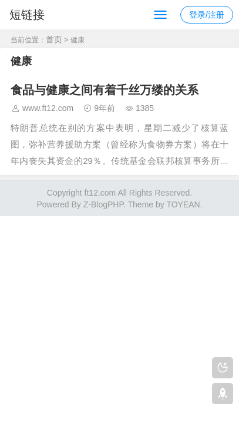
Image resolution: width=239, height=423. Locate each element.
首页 (54, 39)
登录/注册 (206, 14)
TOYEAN (183, 204)
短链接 (27, 14)
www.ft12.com (47, 108)
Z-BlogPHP (103, 204)
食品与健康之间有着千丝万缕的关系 (104, 89)
